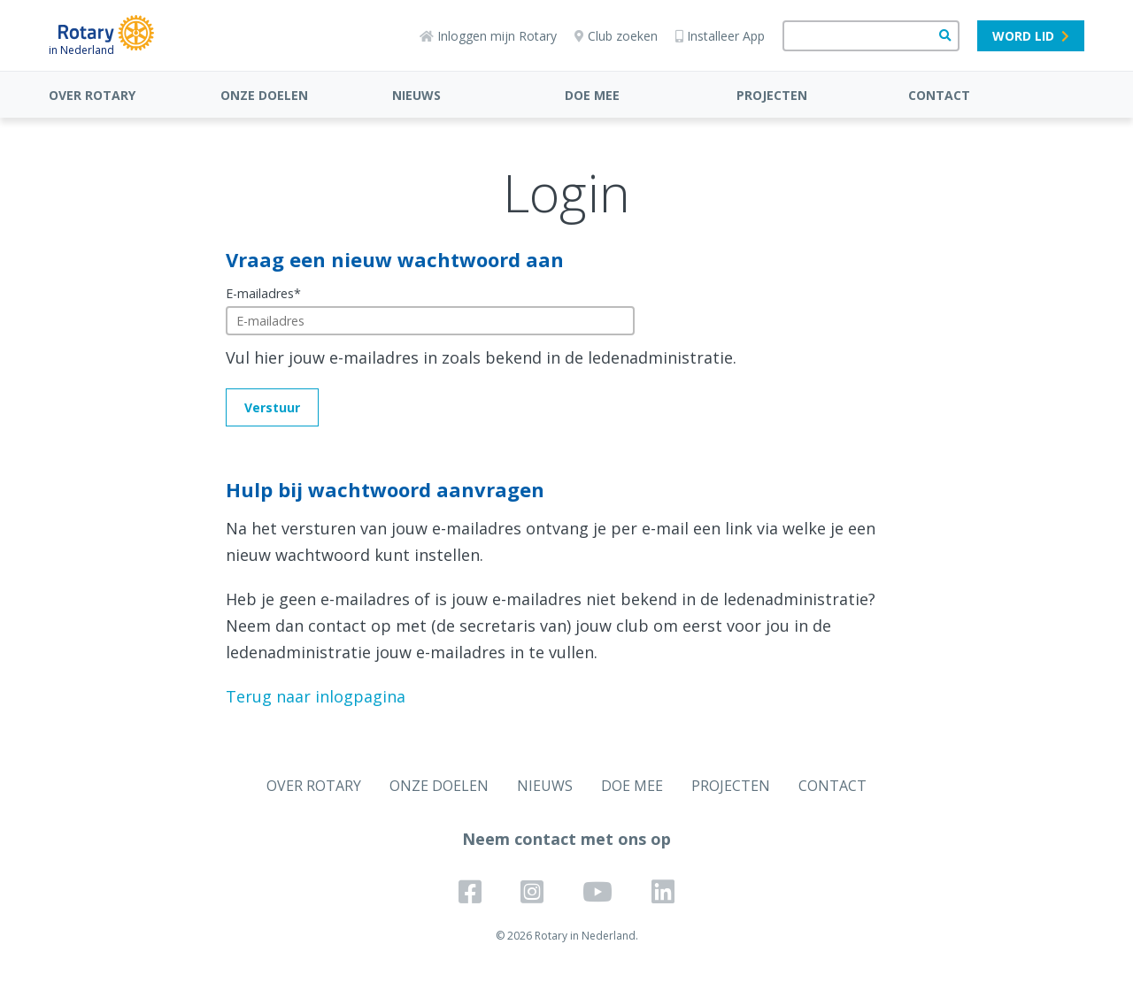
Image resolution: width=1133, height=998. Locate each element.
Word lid (1030, 35)
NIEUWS (416, 95)
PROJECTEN (771, 95)
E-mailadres (263, 293)
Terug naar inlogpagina (315, 696)
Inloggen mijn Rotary (488, 35)
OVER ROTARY (92, 95)
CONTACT (939, 95)
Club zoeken (616, 35)
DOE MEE (592, 95)
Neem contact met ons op (566, 838)
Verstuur (272, 407)
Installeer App (720, 35)
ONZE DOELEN (264, 95)
